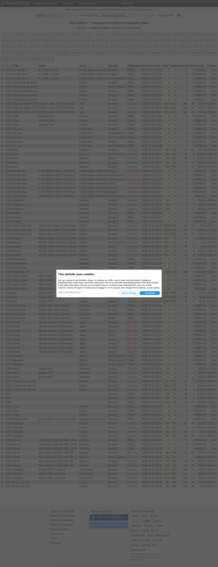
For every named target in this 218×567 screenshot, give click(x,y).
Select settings (128, 293)
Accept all (150, 293)
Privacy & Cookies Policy (69, 292)
